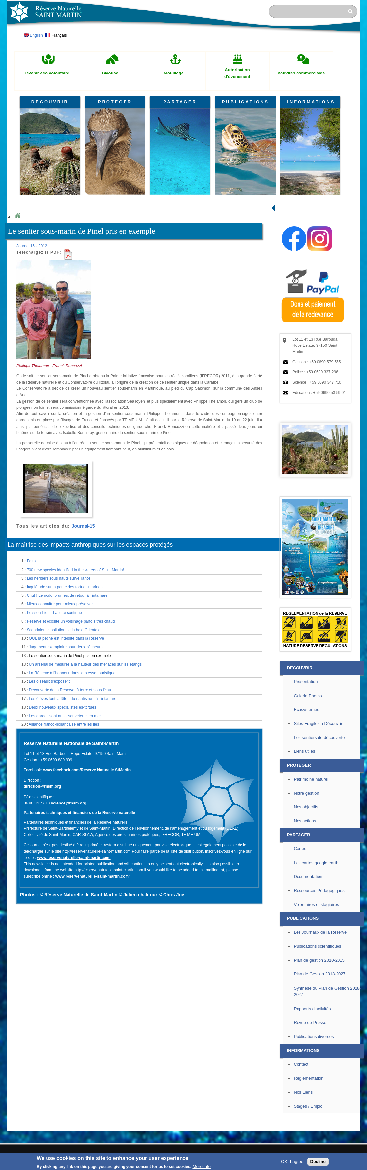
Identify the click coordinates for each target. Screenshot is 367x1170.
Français (56, 35)
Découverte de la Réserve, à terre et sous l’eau (70, 690)
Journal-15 (83, 526)
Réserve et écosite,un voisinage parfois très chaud (71, 621)
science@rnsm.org (68, 803)
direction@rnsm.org (42, 786)
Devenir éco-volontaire (46, 73)
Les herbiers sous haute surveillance (59, 578)
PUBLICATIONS (245, 101)
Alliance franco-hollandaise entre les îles (64, 724)
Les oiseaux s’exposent (49, 681)
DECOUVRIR (49, 101)
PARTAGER (180, 101)
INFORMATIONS (311, 101)
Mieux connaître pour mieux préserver (60, 604)
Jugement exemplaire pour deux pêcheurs (65, 647)
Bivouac (110, 73)
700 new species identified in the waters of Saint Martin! (75, 570)
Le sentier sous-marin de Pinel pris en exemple (70, 655)
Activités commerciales (301, 73)
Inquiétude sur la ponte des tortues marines (65, 587)
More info (201, 1166)
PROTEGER (115, 101)
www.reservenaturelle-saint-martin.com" (93, 876)
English (33, 35)
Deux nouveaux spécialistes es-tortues (62, 707)
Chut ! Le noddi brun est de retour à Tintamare (67, 595)
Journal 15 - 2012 (31, 246)
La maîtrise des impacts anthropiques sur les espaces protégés (90, 544)
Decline (318, 1161)
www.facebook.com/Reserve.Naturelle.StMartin (87, 770)
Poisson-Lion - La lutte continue (54, 612)
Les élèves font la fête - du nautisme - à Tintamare (72, 698)
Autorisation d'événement (237, 73)
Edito (31, 561)
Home (17, 216)
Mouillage (174, 73)
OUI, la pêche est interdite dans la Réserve (66, 638)
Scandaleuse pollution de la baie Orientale (64, 630)
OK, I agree (292, 1161)
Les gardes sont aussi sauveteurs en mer (65, 716)
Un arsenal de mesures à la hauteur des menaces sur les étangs (85, 664)
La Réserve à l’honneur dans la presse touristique (72, 673)
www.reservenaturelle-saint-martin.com (73, 857)
